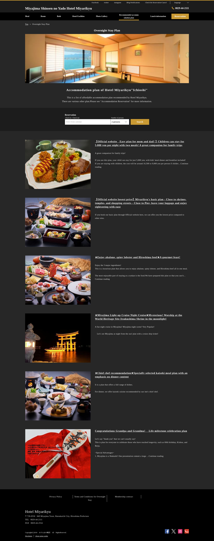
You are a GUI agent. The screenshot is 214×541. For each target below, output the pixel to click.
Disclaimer (28, 536)
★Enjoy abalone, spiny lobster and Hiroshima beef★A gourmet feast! (137, 257)
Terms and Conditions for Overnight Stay (89, 498)
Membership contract (124, 497)
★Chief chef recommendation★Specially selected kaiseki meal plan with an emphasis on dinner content (141, 375)
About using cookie (41, 536)
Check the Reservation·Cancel (156, 3)
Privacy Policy (56, 497)
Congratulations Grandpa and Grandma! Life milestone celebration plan (141, 431)
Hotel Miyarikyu (38, 511)
